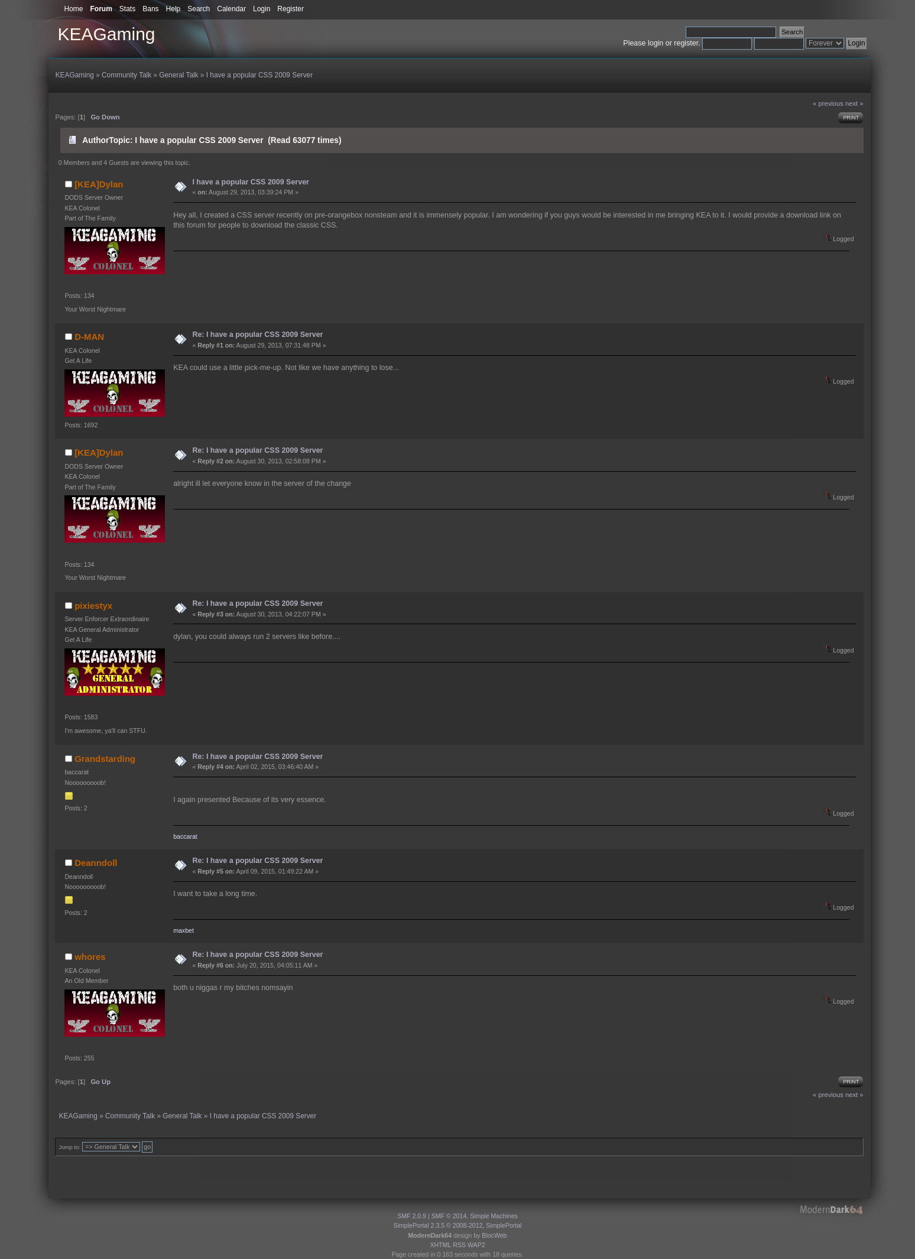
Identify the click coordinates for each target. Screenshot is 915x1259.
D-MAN (89, 337)
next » (854, 103)
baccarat (185, 836)
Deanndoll (95, 863)
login (655, 43)
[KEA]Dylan (98, 184)
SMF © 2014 (449, 1215)
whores (89, 957)
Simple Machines (494, 1215)
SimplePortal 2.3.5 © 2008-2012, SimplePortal (458, 1225)
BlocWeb (494, 1235)
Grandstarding (104, 759)
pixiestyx (93, 606)
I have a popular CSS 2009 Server (250, 182)
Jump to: (69, 1147)
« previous (828, 103)
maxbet (183, 930)
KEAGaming (106, 34)
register (686, 43)
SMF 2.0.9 (411, 1215)
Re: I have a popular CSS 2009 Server (257, 334)
